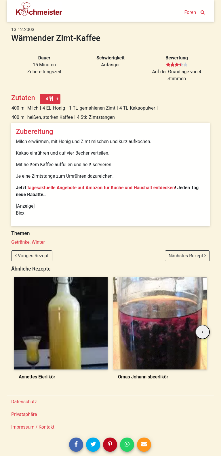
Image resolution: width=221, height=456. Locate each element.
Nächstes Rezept (187, 255)
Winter (38, 242)
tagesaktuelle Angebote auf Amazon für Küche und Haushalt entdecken (101, 187)
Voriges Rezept (32, 255)
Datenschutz (24, 401)
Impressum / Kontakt (32, 427)
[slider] (177, 64)
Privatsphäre (24, 414)
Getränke (20, 242)
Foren (190, 12)
